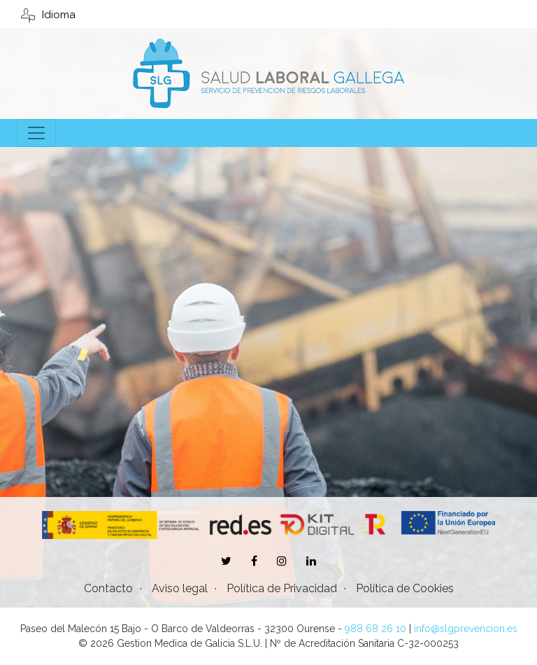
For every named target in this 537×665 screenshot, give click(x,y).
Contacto (108, 588)
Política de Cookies (405, 588)
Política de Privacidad (282, 588)
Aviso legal (180, 588)
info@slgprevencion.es (465, 628)
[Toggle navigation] (36, 133)
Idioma (48, 14)
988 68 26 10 (375, 628)
